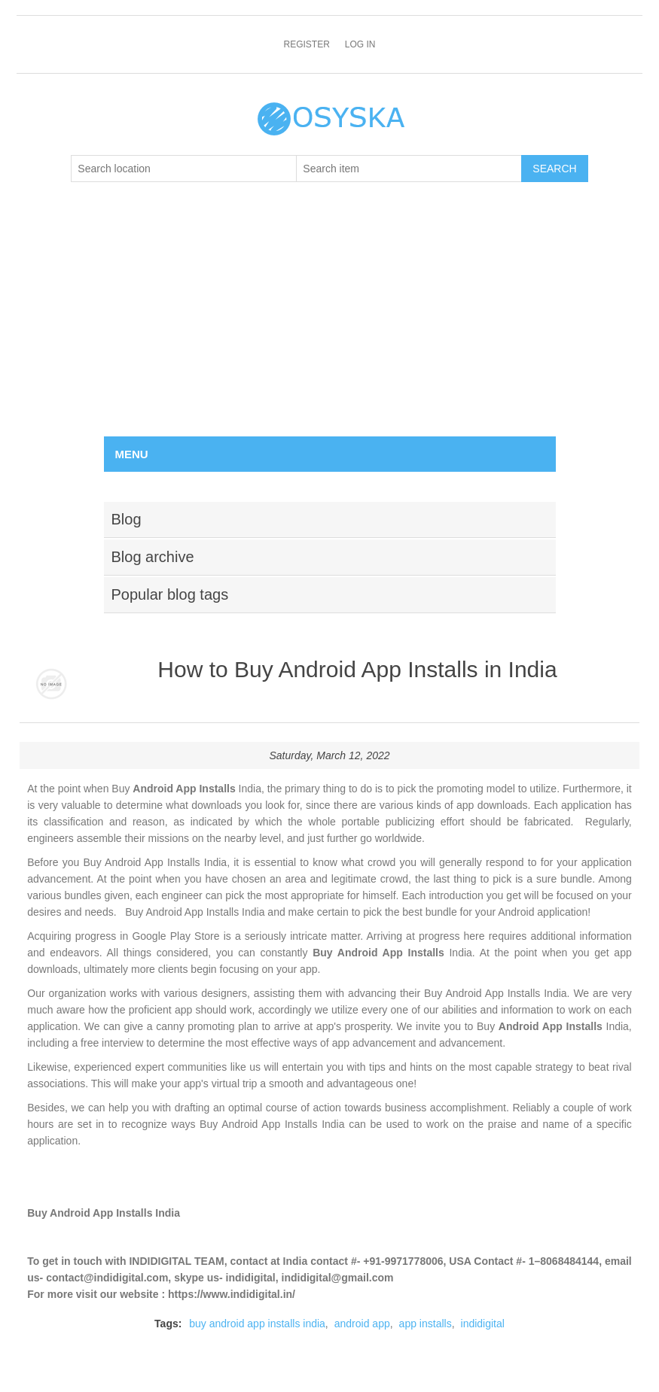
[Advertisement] (329, 323)
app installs (425, 1324)
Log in (360, 44)
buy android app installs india (257, 1324)
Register (306, 44)
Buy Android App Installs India (103, 1213)
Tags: (168, 1324)
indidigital (483, 1324)
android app (362, 1324)
